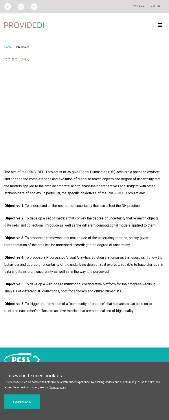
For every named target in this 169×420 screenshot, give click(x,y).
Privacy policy (58, 387)
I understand (22, 401)
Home (8, 47)
